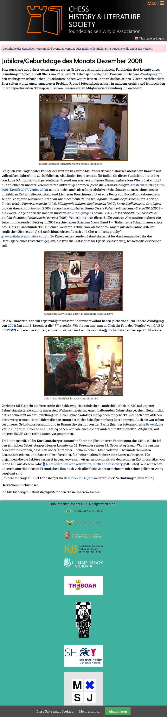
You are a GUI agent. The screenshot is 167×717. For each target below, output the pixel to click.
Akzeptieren (118, 711)
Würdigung (148, 74)
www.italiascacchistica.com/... (26, 236)
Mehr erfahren (89, 711)
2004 (11, 325)
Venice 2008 (38, 189)
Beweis (151, 424)
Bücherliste (115, 330)
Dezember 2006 (75, 478)
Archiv (94, 492)
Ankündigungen (79, 213)
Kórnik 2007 (19, 189)
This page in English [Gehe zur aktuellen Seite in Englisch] (152, 38)
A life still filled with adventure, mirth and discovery (84, 464)
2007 (148, 478)
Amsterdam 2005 (142, 185)
